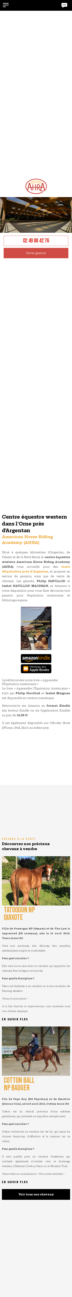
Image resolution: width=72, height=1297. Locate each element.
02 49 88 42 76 (36, 240)
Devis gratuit (36, 253)
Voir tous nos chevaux (36, 1194)
